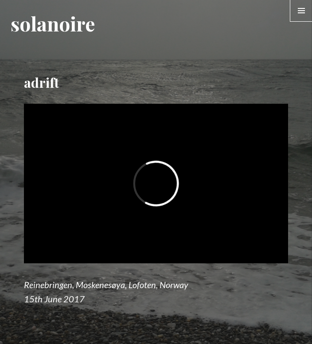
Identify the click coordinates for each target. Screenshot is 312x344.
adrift (41, 82)
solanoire (53, 23)
